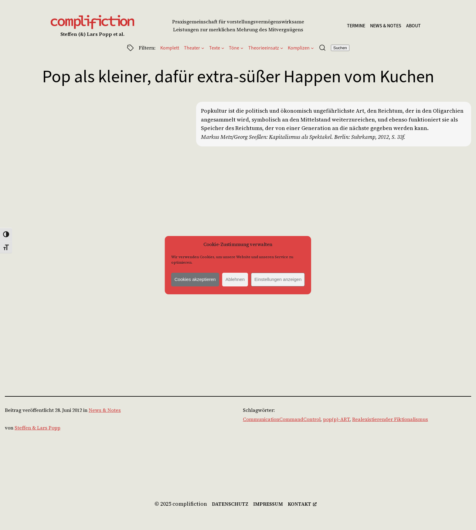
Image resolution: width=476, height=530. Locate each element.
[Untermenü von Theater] (202, 47)
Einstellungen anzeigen (277, 279)
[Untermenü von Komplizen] (312, 47)
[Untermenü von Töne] (241, 47)
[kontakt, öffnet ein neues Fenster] (302, 504)
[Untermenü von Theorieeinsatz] (281, 47)
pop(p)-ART (336, 419)
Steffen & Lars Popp (37, 427)
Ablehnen (235, 279)
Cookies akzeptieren (195, 279)
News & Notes (105, 410)
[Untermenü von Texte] (222, 47)
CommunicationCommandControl (282, 419)
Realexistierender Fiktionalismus (390, 419)
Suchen (340, 48)
